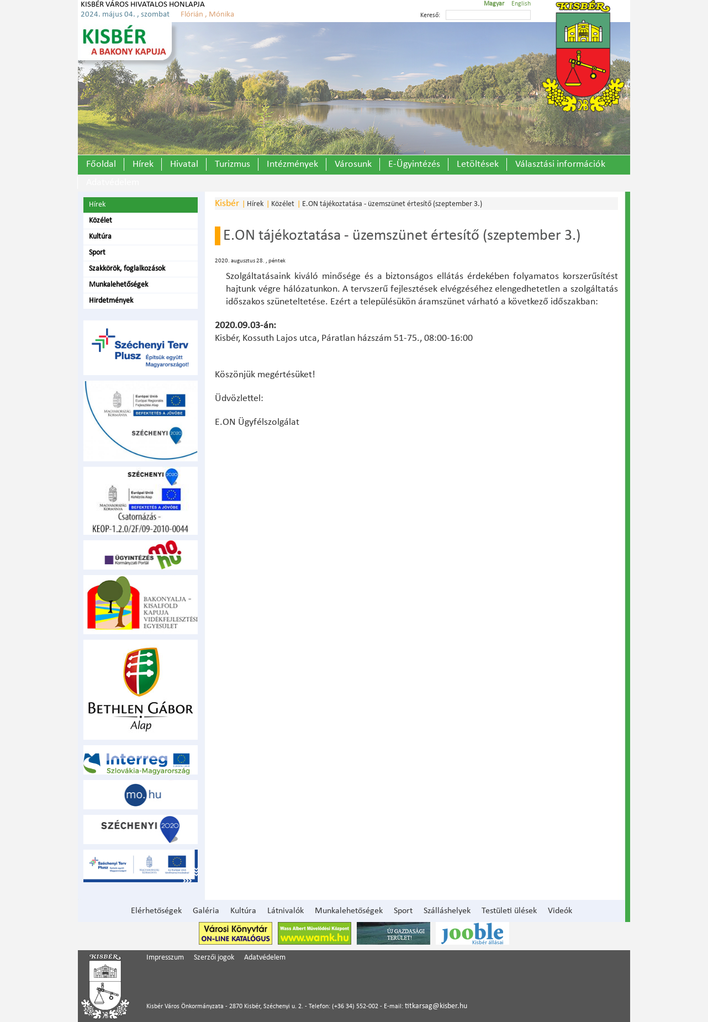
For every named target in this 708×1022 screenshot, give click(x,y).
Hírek (143, 164)
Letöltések (478, 164)
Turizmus (232, 164)
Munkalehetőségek (118, 285)
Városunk (353, 164)
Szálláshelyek (447, 911)
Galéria (206, 911)
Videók (560, 911)
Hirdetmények (111, 301)
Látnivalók (285, 911)
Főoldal (101, 164)
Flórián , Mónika (207, 14)
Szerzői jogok (214, 957)
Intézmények (292, 164)
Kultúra (100, 237)
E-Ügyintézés (414, 164)
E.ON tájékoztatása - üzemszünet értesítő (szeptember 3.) (392, 204)
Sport (97, 253)
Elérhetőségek (156, 911)
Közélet (100, 221)
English (521, 4)
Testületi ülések (509, 911)
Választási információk (560, 164)
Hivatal (184, 164)
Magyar (494, 4)
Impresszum (165, 957)
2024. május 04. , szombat (125, 14)
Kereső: (430, 15)
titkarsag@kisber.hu (436, 1006)
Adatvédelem (112, 182)
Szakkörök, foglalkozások (127, 269)
